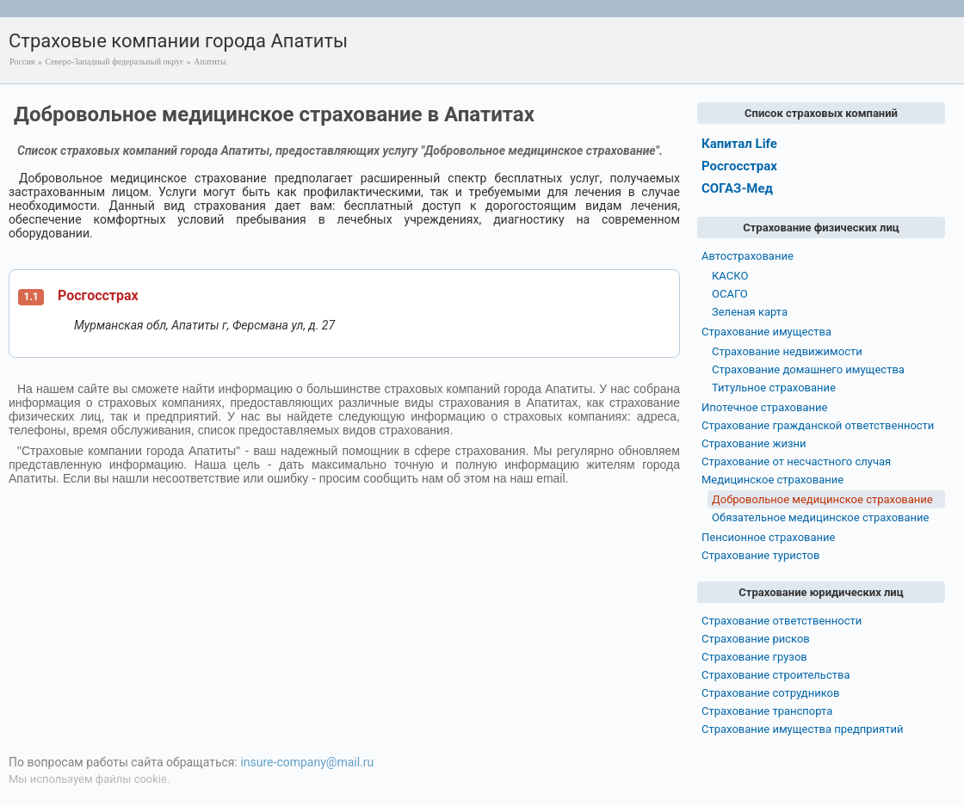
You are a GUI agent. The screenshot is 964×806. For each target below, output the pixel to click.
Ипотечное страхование (764, 407)
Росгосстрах (98, 295)
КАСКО (730, 275)
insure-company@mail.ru (307, 762)
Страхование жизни (753, 443)
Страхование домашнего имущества (808, 369)
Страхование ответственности (781, 620)
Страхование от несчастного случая (796, 461)
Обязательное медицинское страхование (820, 517)
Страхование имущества (766, 331)
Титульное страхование (774, 387)
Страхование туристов (760, 555)
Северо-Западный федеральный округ (114, 61)
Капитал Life (739, 143)
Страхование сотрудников (770, 692)
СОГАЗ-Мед (737, 188)
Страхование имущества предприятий (802, 729)
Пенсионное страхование (768, 537)
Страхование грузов (754, 656)
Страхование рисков (755, 638)
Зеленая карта (750, 311)
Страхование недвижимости (787, 351)
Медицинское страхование (772, 479)
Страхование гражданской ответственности (817, 425)
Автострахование (747, 255)
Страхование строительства (775, 674)
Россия (21, 61)
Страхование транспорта (766, 710)
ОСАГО (730, 293)
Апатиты (210, 61)
